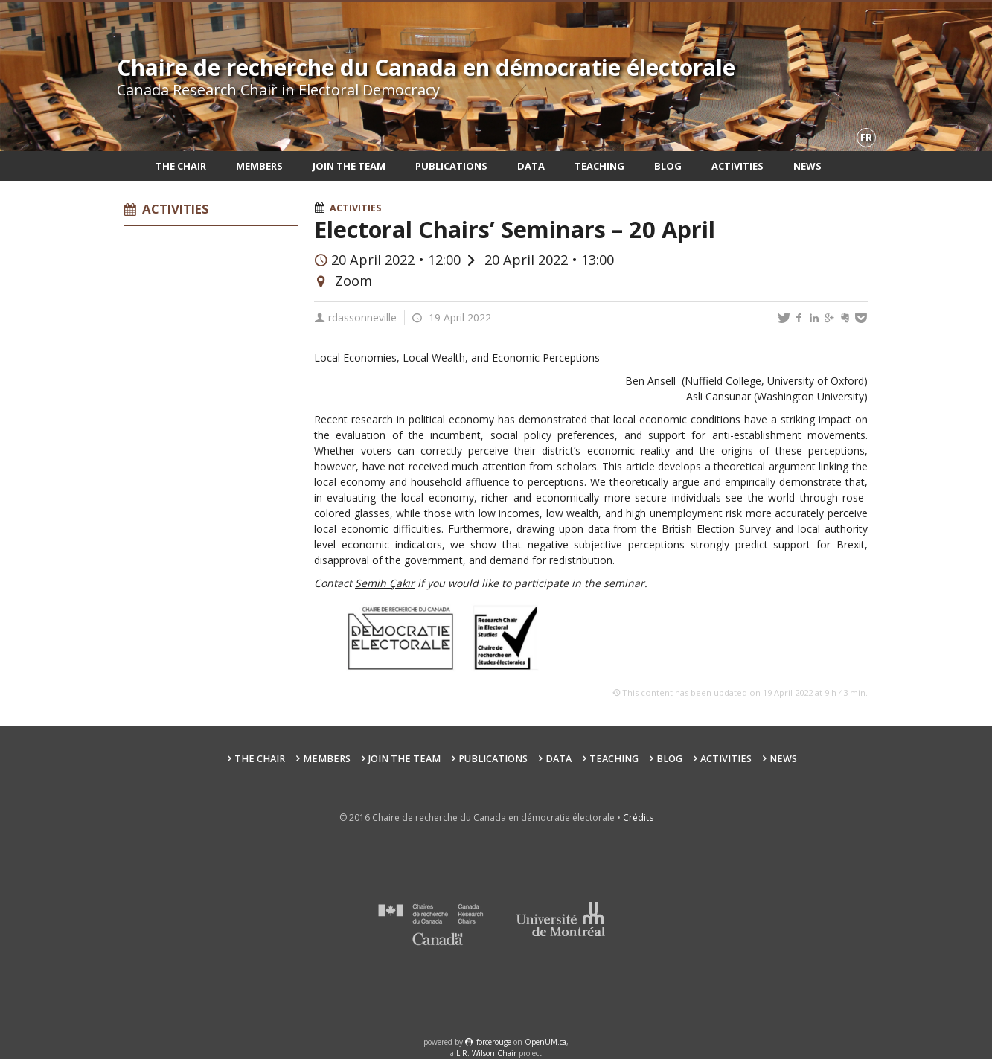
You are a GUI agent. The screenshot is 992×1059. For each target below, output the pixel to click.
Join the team (349, 166)
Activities (737, 166)
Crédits (638, 817)
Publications (451, 166)
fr (866, 137)
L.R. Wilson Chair (486, 1053)
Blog (668, 166)
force (493, 1042)
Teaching (599, 166)
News (807, 166)
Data (531, 166)
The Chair (181, 166)
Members (259, 166)
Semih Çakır (385, 583)
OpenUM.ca (545, 1042)
